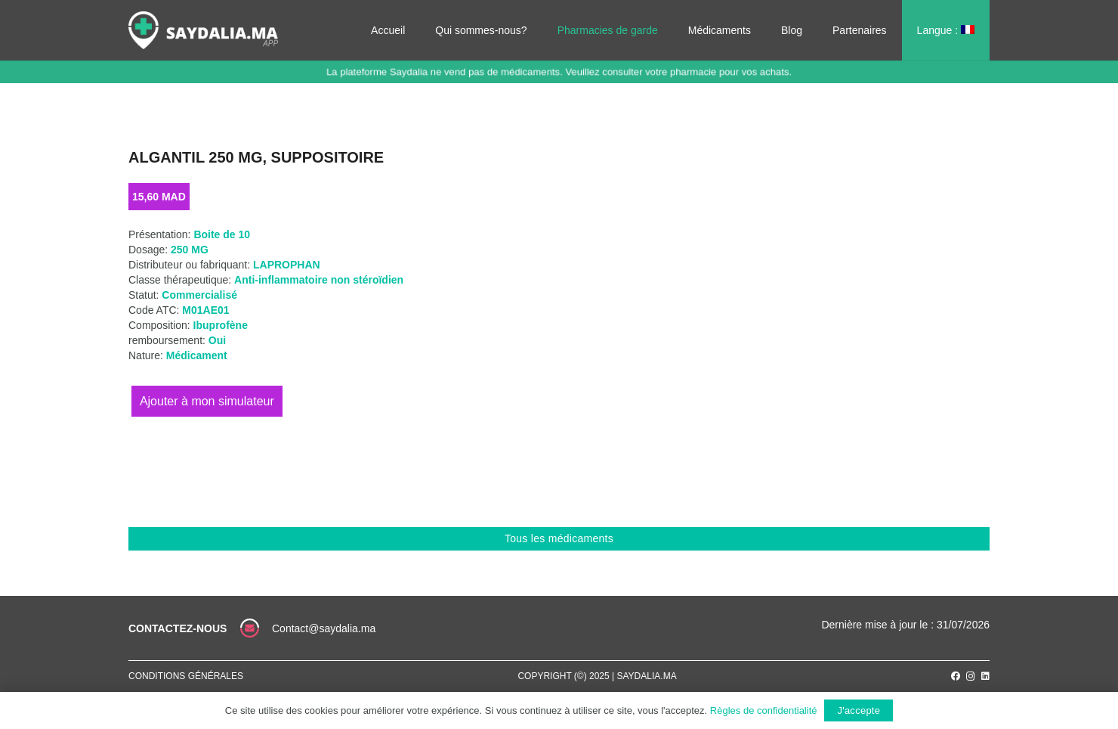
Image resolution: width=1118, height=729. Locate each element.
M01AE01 (205, 310)
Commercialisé (199, 295)
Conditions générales (185, 676)
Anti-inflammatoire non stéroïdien (318, 280)
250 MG (189, 250)
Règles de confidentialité (763, 710)
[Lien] (203, 30)
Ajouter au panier (207, 401)
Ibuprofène (220, 325)
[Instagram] (970, 676)
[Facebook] (955, 676)
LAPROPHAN (286, 265)
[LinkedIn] (985, 676)
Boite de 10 (221, 234)
